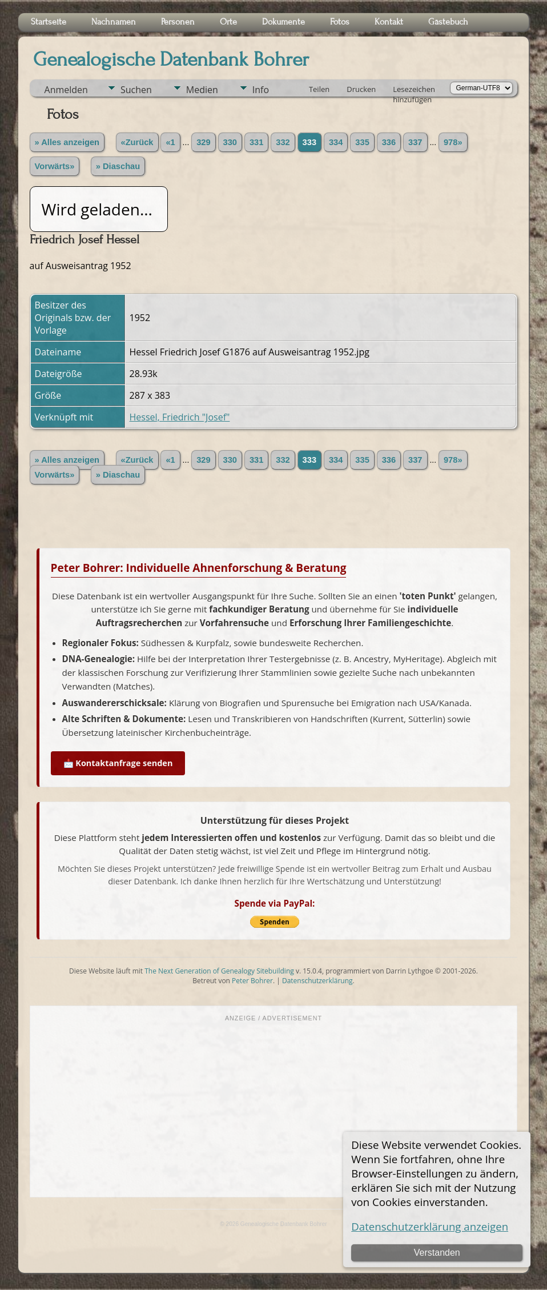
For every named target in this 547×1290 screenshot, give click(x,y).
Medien (202, 89)
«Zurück (137, 142)
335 (362, 142)
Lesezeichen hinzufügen (414, 90)
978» (453, 142)
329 (203, 142)
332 (282, 142)
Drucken (361, 89)
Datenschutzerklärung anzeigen (429, 1226)
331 (256, 142)
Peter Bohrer (252, 980)
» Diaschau (118, 166)
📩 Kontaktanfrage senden (118, 763)
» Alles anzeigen (67, 142)
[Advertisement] (274, 1108)
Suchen (136, 89)
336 (389, 142)
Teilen (319, 89)
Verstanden (437, 1252)
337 (415, 142)
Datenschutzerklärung (317, 980)
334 (336, 142)
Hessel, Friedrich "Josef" (180, 417)
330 (230, 142)
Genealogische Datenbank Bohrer (171, 59)
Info (260, 89)
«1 (170, 142)
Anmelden (66, 89)
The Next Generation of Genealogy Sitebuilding (219, 971)
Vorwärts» (55, 166)
